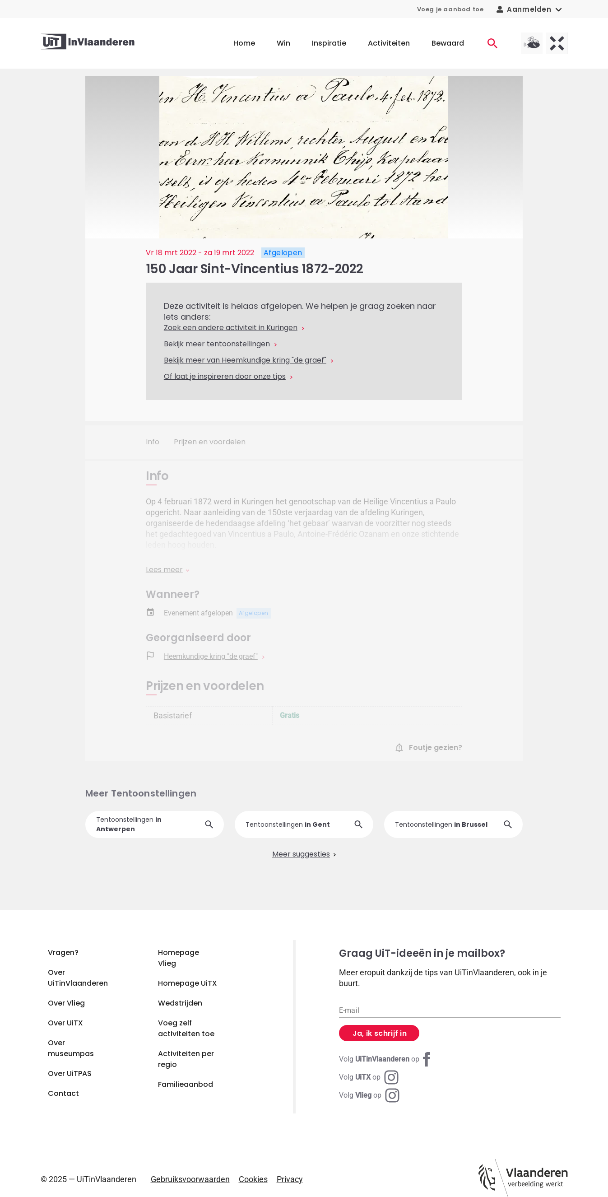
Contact (63, 1093)
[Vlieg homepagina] (532, 43)
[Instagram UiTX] (369, 1077)
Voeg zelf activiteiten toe (186, 1028)
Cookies (253, 1179)
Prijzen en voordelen (210, 442)
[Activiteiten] (492, 43)
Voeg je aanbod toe (450, 9)
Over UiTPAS (70, 1073)
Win (283, 43)
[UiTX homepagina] (557, 43)
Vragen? (63, 952)
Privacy (290, 1179)
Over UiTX (65, 1023)
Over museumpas (71, 1048)
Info (152, 442)
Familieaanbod (185, 1084)
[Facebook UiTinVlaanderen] (386, 1059)
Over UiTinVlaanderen (78, 977)
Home (244, 43)
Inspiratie (329, 43)
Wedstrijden (180, 1003)
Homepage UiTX (187, 983)
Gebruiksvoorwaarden (190, 1179)
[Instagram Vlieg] (369, 1095)
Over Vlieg (66, 1003)
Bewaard (448, 43)
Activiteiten (389, 43)
